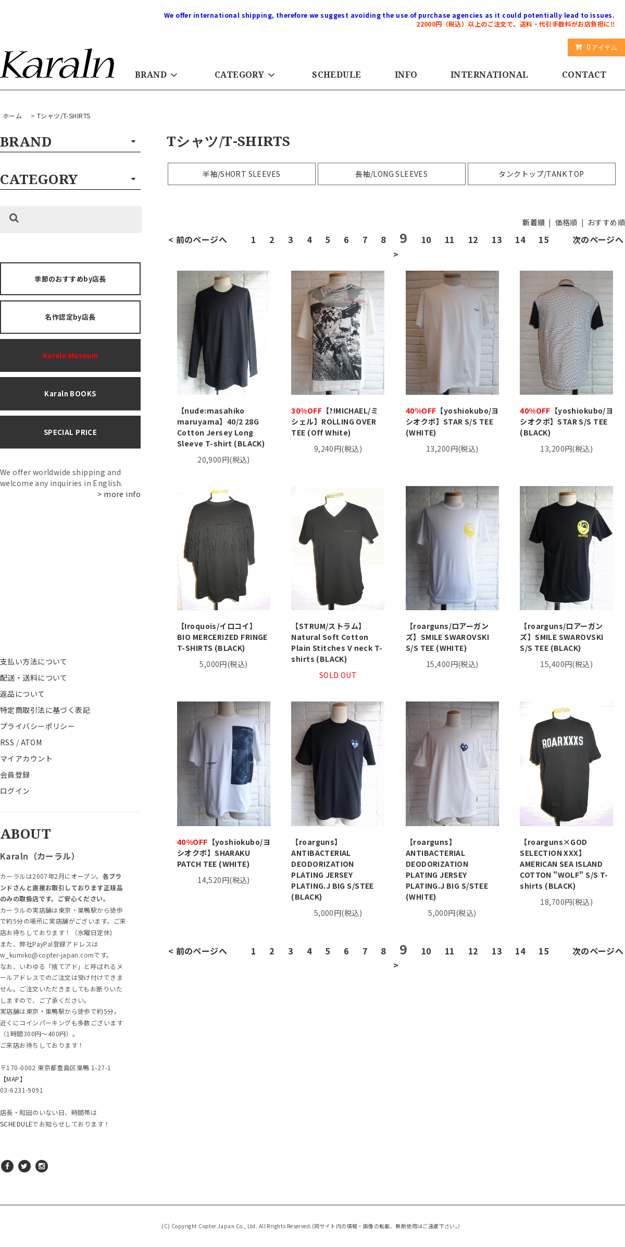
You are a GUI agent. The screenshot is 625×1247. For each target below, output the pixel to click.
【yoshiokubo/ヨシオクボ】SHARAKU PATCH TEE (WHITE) (223, 853)
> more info (119, 494)
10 (426, 239)
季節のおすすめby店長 (70, 279)
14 (520, 239)
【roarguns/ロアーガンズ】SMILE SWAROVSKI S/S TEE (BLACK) (561, 637)
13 (497, 239)
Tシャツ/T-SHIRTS (63, 115)
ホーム (12, 115)
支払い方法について (34, 661)
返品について (22, 693)
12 (473, 239)
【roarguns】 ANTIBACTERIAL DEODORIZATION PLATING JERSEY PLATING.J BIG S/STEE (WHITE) (447, 869)
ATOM (31, 742)
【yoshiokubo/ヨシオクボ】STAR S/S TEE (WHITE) (452, 421)
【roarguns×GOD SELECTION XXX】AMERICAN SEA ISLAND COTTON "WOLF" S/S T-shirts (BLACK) (564, 864)
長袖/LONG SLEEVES (391, 173)
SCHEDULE (336, 74)
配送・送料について (34, 677)
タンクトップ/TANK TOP (541, 173)
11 (450, 239)
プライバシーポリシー (37, 726)
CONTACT (584, 74)
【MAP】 (13, 1078)
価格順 (566, 222)
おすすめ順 (606, 222)
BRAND (158, 74)
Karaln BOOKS (70, 393)
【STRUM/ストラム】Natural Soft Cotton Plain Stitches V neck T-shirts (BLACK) (336, 642)
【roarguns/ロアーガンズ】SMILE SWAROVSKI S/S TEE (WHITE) (447, 637)
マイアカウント (26, 758)
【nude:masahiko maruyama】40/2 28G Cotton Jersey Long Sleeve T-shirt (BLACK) (221, 427)
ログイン (15, 790)
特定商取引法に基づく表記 (45, 710)
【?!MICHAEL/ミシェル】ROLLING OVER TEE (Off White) (334, 421)
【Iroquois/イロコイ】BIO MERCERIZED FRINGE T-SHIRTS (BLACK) (222, 637)
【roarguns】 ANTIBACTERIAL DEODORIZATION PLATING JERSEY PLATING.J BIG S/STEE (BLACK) (332, 869)
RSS (7, 742)
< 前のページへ (197, 239)
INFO (406, 74)
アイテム (594, 47)
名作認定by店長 (70, 317)
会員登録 (15, 774)
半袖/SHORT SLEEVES (242, 173)
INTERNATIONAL (489, 74)
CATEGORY (247, 74)
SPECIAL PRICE (70, 432)
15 (543, 239)
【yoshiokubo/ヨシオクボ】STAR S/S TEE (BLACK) (566, 421)
